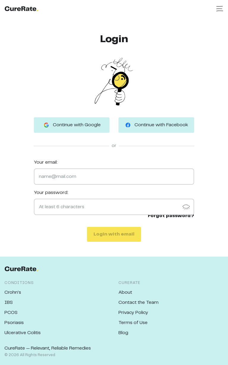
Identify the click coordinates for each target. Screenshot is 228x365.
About (125, 292)
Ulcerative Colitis (22, 333)
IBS (8, 302)
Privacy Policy (133, 312)
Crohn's (12, 292)
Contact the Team (138, 302)
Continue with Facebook (156, 125)
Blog (123, 333)
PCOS (11, 312)
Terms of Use (133, 322)
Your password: (51, 192)
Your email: (46, 162)
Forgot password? (171, 216)
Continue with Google (72, 125)
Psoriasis (14, 322)
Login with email (114, 234)
